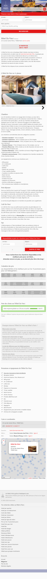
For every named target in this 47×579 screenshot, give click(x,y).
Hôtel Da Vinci (15, 450)
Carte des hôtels (6, 519)
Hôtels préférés (5, 537)
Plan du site (4, 570)
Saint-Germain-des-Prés (27, 54)
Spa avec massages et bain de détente (15, 379)
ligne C (30, 442)
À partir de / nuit (23, 47)
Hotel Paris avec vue (7, 555)
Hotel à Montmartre (7, 544)
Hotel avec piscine (6, 553)
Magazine (4, 568)
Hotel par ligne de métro (8, 526)
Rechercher (23, 31)
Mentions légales (6, 572)
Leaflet (30, 484)
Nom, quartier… (5, 24)
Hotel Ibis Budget (6, 535)
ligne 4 (36, 439)
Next (42, 93)
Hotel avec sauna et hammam (9, 550)
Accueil (3, 565)
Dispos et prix (34, 256)
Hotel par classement (7, 521)
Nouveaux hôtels (6, 539)
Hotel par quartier (6, 514)
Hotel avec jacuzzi (6, 546)
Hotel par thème (6, 523)
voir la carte (26, 41)
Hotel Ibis (4, 532)
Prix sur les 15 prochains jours (9, 528)
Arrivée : (3, 17)
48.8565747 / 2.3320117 (13, 432)
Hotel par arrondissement (8, 517)
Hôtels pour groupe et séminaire (10, 557)
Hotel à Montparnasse (7, 541)
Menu (43, 9)
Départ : (27, 17)
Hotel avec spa (5, 548)
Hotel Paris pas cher (7, 530)
